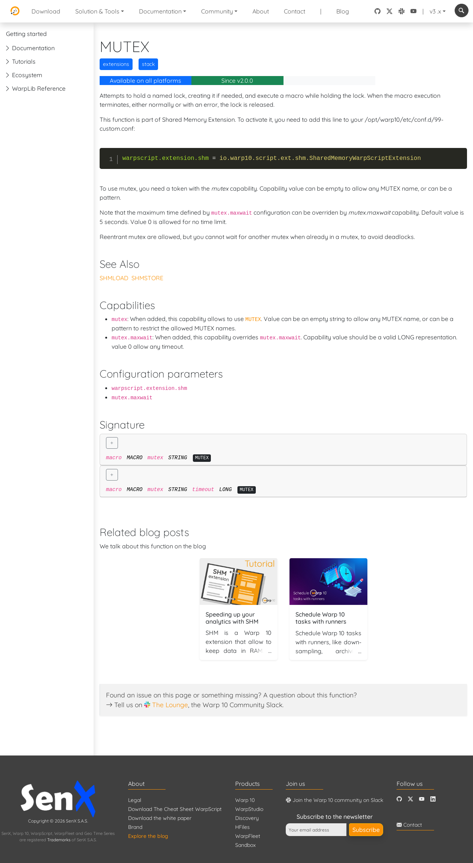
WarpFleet (247, 836)
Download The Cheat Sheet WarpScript (175, 809)
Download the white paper (159, 818)
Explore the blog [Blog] (148, 836)
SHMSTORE (147, 278)
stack (148, 64)
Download (45, 11)
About (260, 11)
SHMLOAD (114, 278)
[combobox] (462, 10)
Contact (294, 11)
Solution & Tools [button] (97, 11)
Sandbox (245, 845)
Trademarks (58, 839)
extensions (116, 64)
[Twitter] (410, 799)
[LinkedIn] (433, 799)
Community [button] (217, 11)
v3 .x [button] (435, 11)
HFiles (242, 827)
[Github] (399, 799)
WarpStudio (249, 809)
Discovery (247, 818)
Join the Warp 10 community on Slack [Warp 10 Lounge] (334, 800)
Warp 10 (245, 800)
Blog (342, 11)
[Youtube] (421, 799)
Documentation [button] (160, 11)
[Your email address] (316, 829)
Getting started (26, 33)
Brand (135, 827)
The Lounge (170, 704)
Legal (134, 800)
